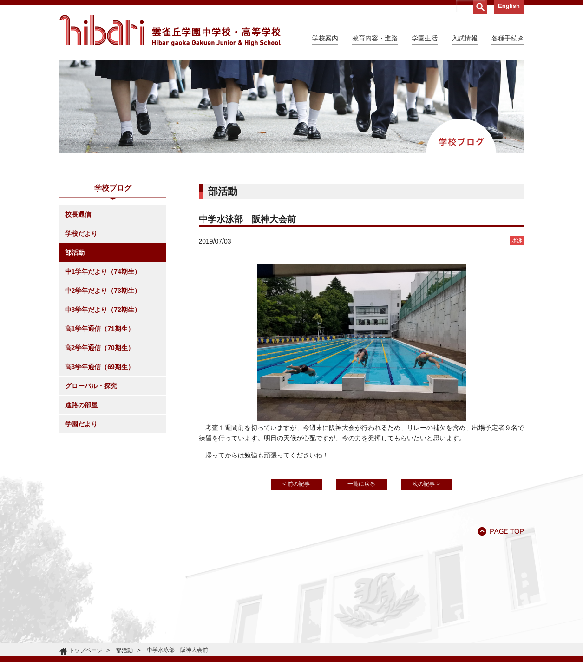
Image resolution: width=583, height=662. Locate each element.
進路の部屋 (81, 405)
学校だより (81, 233)
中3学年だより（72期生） (103, 309)
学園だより (81, 424)
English (509, 5)
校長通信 (78, 214)
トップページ (85, 650)
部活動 (75, 252)
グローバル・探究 (91, 386)
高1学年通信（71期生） (99, 328)
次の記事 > (426, 484)
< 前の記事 (295, 484)
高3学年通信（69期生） (99, 367)
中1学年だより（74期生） (103, 271)
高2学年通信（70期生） (99, 347)
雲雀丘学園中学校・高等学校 (170, 30)
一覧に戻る (361, 484)
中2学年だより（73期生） (103, 290)
